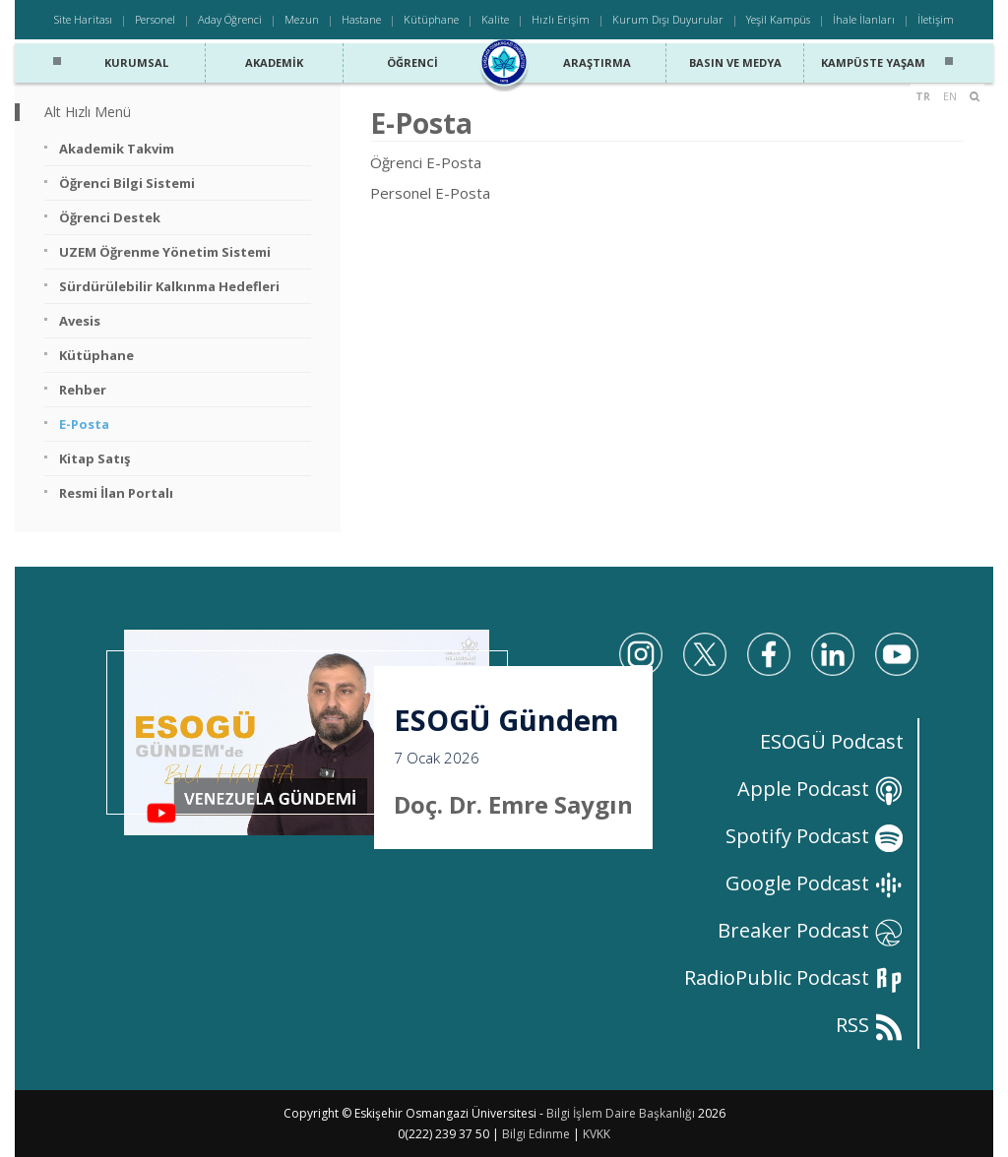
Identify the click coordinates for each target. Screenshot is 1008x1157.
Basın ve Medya (735, 57)
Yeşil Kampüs (778, 19)
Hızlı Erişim (561, 19)
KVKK (596, 1134)
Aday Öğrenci (230, 19)
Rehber (82, 389)
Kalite (495, 19)
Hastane (361, 19)
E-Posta (84, 424)
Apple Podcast (820, 788)
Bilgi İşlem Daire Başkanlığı (620, 1113)
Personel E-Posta (430, 193)
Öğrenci (412, 57)
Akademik (274, 57)
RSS (870, 1024)
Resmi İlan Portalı (116, 493)
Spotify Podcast (814, 835)
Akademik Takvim (116, 148)
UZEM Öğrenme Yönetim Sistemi (165, 252)
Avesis (79, 321)
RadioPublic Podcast (794, 977)
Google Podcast (814, 883)
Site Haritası (83, 19)
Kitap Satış (94, 458)
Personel (155, 19)
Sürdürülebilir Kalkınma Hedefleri (169, 286)
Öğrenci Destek (109, 217)
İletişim (935, 19)
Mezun (301, 19)
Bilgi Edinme (536, 1134)
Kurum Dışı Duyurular (668, 19)
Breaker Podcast (811, 930)
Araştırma (596, 57)
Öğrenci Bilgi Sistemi (127, 183)
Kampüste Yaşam (872, 57)
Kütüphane (431, 19)
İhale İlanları (864, 19)
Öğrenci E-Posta (425, 162)
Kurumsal (135, 57)
